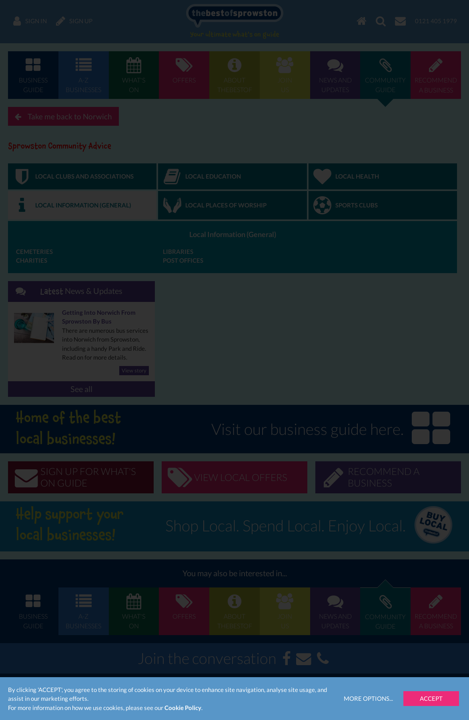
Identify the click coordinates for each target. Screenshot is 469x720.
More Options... (368, 698)
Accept (431, 698)
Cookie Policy (182, 707)
